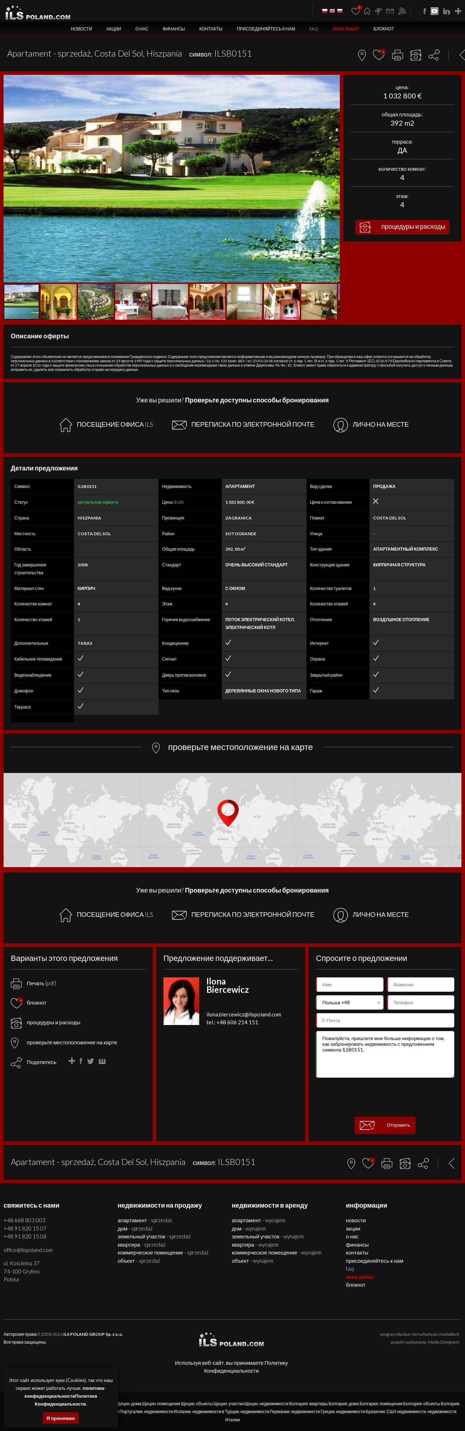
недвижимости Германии (264, 1411)
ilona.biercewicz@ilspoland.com (243, 1014)
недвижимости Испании (167, 1411)
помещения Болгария (401, 1403)
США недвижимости (406, 1411)
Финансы (174, 29)
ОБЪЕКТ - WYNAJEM (252, 1260)
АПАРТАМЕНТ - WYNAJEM (258, 1220)
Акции (113, 29)
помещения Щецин (176, 1403)
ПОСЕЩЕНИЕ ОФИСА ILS (106, 425)
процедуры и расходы (402, 227)
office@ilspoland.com (28, 1250)
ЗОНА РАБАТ (345, 29)
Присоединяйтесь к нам (266, 29)
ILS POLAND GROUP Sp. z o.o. (93, 1334)
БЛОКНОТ (383, 29)
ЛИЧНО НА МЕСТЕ (371, 425)
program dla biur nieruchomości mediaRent (419, 1334)
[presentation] (385, 1097)
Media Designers (443, 1342)
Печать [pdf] (33, 983)
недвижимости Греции (312, 1411)
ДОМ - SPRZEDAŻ (135, 1228)
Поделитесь (42, 1062)
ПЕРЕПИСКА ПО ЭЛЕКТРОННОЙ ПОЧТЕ (243, 425)
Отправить (385, 1125)
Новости (81, 29)
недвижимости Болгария (283, 1403)
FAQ (313, 29)
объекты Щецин (211, 1403)
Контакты (210, 29)
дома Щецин (143, 1403)
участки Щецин (243, 1403)
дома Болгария (363, 1403)
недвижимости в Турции (215, 1411)
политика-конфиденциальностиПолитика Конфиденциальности (65, 1396)
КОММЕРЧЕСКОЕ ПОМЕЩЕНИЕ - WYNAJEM (277, 1252)
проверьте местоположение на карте (64, 1042)
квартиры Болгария (328, 1403)
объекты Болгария (441, 1403)
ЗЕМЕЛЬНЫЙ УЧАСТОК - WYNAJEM (268, 1236)
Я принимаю (60, 1418)
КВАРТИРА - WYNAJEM (255, 1244)
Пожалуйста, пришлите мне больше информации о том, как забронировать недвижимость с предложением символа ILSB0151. (385, 1054)
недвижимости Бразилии (360, 1411)
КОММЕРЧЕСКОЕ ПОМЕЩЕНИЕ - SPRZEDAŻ (163, 1252)
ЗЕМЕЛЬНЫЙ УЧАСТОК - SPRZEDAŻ (154, 1236)
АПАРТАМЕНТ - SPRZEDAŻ (145, 1220)
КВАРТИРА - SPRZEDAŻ (142, 1244)
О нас (141, 29)
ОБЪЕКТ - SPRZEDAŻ (139, 1260)
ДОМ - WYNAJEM (249, 1228)
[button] (333, 81)
